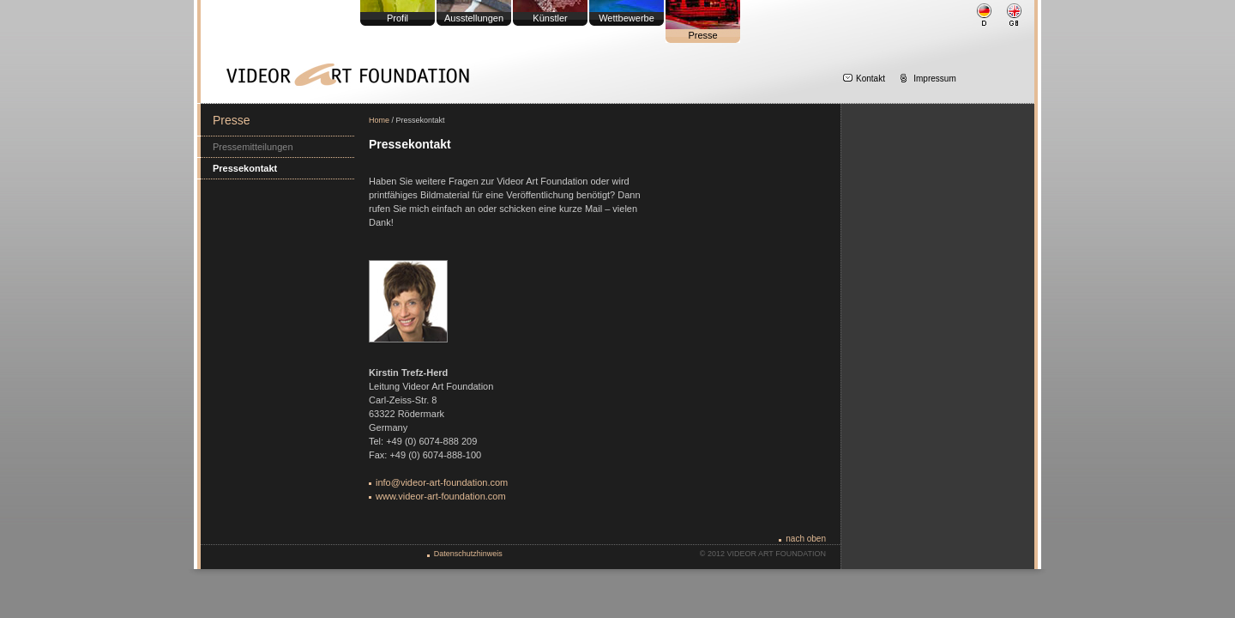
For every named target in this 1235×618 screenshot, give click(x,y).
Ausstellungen (473, 18)
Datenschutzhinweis (468, 553)
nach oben (806, 538)
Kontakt (870, 78)
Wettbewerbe (626, 18)
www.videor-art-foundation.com (441, 496)
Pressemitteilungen (253, 147)
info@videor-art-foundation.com (442, 482)
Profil (397, 18)
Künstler (550, 18)
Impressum (934, 78)
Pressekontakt (245, 168)
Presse (702, 35)
